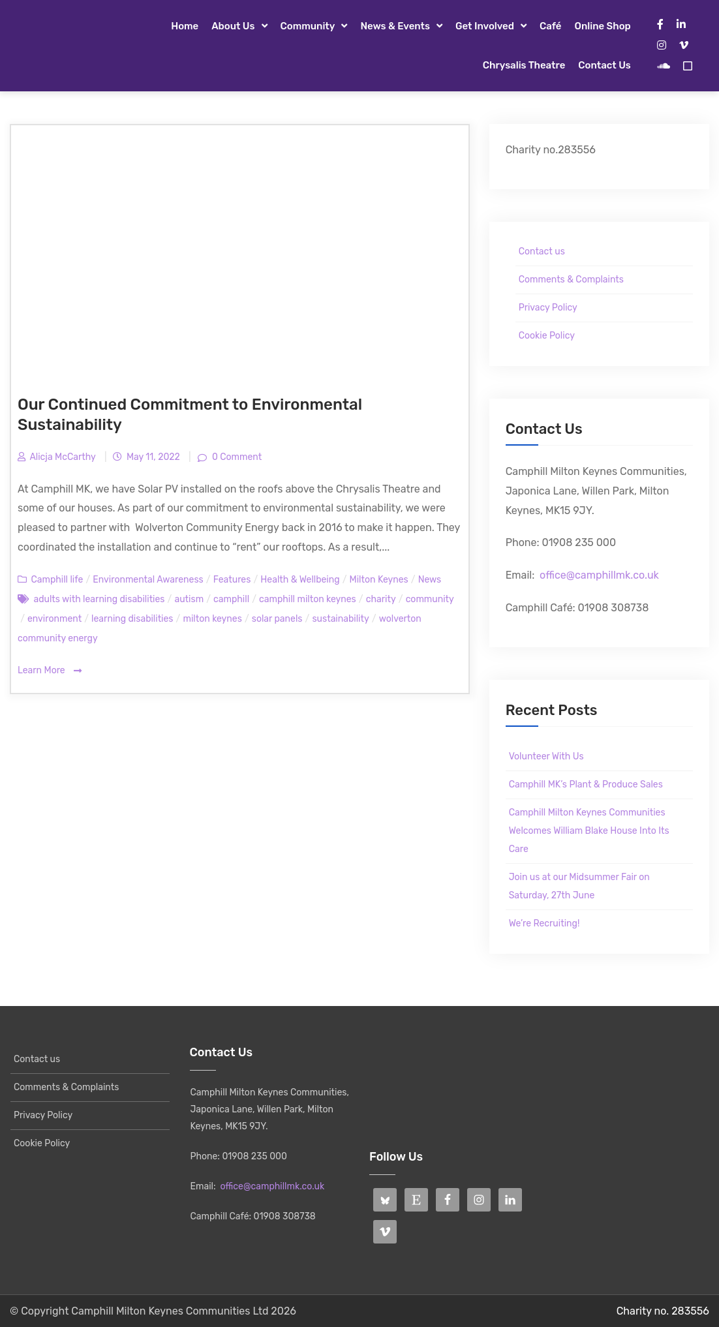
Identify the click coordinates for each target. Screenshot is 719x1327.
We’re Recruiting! (544, 923)
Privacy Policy (548, 307)
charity (381, 599)
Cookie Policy (547, 335)
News (430, 579)
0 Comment (236, 457)
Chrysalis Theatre (524, 65)
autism (189, 599)
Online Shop (602, 26)
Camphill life (57, 579)
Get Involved (484, 26)
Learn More (50, 671)
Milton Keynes (379, 579)
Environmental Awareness (148, 579)
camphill (231, 599)
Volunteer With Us (546, 756)
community (430, 599)
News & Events (395, 26)
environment (54, 618)
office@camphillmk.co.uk (599, 575)
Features (232, 579)
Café (551, 26)
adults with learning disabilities (98, 599)
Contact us (604, 65)
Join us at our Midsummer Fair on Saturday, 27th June (579, 886)
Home (184, 26)
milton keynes (212, 618)
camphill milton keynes (307, 599)
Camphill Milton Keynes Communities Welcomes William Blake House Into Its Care (589, 831)
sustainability (340, 618)
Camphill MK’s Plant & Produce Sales (586, 784)
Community (308, 26)
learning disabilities (132, 618)
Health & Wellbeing (299, 579)
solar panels (277, 618)
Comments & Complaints (571, 279)
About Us (232, 26)
